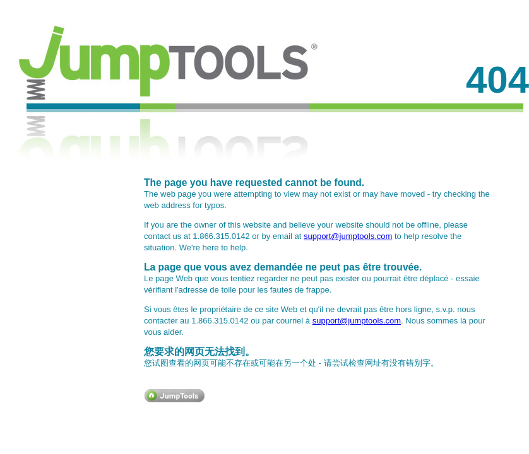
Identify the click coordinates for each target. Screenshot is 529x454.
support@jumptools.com (348, 236)
